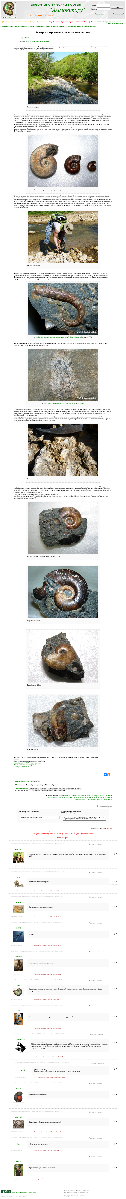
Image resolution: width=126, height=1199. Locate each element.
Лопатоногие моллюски (73, 788)
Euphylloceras (52, 797)
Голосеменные (35, 790)
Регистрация (99, 14)
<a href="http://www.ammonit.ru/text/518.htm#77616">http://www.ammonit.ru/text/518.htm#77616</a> (37, 897)
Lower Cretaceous (106, 799)
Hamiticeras (91, 799)
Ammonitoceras (86, 795)
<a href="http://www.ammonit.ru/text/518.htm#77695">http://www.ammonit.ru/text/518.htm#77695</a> (37, 980)
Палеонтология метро (24, 1193)
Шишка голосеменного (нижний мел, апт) (60, 403)
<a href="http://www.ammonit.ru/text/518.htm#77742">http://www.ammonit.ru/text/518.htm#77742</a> (39, 1034)
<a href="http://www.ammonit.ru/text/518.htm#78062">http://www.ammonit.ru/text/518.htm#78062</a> (37, 1138)
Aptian (97, 799)
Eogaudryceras (70, 797)
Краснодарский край (37, 785)
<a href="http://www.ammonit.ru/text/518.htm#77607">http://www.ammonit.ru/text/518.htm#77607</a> (37, 844)
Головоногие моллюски (22, 790)
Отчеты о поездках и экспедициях (37, 41)
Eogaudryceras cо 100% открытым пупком (28, 763)
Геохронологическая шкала (113, 22)
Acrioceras (108, 797)
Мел (39, 781)
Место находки (20, 785)
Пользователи (70, 26)
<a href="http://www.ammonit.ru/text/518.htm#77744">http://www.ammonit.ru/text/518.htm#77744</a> (42, 1063)
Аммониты (61, 790)
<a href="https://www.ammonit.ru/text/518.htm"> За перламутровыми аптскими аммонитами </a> (84, 818)
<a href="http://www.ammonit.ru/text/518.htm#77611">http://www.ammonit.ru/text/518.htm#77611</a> (37, 872)
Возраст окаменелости (22, 781)
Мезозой (34, 781)
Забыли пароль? (118, 14)
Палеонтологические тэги (86, 26)
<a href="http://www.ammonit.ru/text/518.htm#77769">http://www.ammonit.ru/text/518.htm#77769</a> (37, 1083)
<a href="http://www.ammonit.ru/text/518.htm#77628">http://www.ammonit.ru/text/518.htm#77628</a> (37, 923)
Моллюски (62, 788)
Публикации (39, 26)
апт (93, 795)
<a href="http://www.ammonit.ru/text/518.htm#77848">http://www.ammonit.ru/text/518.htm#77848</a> (37, 1112)
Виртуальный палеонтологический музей (18, 26)
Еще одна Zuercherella (21, 767)
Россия (28, 785)
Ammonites (61, 797)
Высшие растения (52, 788)
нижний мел (76, 795)
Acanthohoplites (99, 797)
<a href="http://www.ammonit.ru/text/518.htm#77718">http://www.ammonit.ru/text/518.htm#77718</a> (37, 1005)
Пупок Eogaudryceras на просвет (25, 765)
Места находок (96, 22)
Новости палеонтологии (55, 26)
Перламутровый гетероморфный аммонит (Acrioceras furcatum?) (60, 337)
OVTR (26, 38)
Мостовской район (51, 785)
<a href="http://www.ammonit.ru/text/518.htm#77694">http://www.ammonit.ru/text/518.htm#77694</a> (37, 951)
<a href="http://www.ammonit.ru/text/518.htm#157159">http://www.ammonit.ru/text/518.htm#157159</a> (38, 1156)
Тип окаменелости (21, 788)
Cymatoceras (99, 795)
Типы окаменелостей (115, 23)
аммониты (67, 795)
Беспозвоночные (34, 788)
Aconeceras (108, 795)
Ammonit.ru (82, 1196)
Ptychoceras (89, 797)
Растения (43, 788)
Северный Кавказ (80, 799)
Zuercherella (80, 797)
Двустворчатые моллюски (49, 790)
